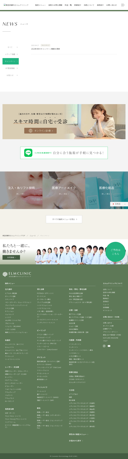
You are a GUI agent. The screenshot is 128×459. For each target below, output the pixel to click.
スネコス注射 (9, 308)
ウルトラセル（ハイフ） (13, 416)
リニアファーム (10, 422)
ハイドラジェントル (43, 308)
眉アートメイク (42, 394)
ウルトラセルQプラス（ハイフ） (16, 419)
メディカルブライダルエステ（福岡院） (82, 406)
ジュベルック (9, 314)
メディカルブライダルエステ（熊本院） (82, 415)
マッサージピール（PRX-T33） (47, 343)
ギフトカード (107, 310)
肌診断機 (72, 400)
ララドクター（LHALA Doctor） (47, 349)
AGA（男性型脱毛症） (76, 299)
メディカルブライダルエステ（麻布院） (82, 426)
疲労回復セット (42, 379)
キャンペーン (10, 61)
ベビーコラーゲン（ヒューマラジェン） (18, 302)
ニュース (33, 235)
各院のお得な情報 (109, 292)
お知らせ (10, 75)
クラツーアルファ (43, 370)
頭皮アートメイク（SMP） (46, 400)
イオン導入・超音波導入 (45, 311)
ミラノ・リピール (43, 346)
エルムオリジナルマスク (77, 382)
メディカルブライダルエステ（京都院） (82, 412)
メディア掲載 (10, 54)
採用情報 (10, 257)
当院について (107, 289)
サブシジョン (9, 311)
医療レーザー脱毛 (43, 412)
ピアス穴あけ (73, 394)
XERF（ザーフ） (10, 413)
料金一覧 (106, 295)
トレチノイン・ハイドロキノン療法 (81, 350)
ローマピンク (9, 401)
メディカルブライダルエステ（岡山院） (82, 409)
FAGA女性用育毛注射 (76, 293)
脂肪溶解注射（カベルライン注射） (49, 361)
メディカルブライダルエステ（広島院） (82, 403)
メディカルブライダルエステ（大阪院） (82, 418)
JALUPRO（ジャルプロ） (13, 320)
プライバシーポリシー (110, 332)
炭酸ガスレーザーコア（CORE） (16, 374)
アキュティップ (10, 392)
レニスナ (8, 317)
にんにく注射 (73, 326)
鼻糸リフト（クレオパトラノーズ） (17, 353)
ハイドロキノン (74, 353)
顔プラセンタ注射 (75, 314)
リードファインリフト (12, 359)
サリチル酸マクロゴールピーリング (49, 340)
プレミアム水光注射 (43, 302)
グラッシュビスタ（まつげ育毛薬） (81, 302)
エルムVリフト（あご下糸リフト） (16, 350)
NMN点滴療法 (73, 329)
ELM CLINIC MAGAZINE (110, 338)
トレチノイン (73, 347)
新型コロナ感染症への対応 (112, 335)
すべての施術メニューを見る (63, 219)
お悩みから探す (75, 440)
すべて (10, 47)
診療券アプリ (107, 329)
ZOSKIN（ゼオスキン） (77, 379)
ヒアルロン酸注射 (11, 293)
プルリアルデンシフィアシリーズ (16, 305)
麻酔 (70, 397)
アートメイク (41, 391)
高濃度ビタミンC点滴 (76, 320)
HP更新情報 (10, 68)
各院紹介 (106, 301)
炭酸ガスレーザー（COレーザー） (17, 371)
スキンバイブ (9, 299)
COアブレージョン (11, 380)
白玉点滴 (72, 323)
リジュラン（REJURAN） (13, 326)
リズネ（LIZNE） (10, 329)
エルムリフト (9, 347)
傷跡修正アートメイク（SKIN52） (48, 397)
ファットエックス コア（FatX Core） (49, 367)
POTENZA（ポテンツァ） (45, 293)
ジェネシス (8, 395)
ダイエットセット (43, 373)
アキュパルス (9, 398)
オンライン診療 (108, 326)
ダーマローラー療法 (43, 299)
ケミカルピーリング (43, 337)
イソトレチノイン (75, 344)
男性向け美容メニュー (77, 434)
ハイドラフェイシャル (44, 305)
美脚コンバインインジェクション (16, 332)
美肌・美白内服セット (76, 359)
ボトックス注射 (10, 296)
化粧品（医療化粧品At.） (77, 376)
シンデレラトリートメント (46, 322)
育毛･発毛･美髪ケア (75, 296)
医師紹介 (106, 298)
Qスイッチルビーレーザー (14, 383)
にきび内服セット (75, 356)
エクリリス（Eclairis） (44, 364)
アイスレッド (9, 356)
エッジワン (8, 377)
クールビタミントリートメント (47, 319)
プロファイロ (9, 323)
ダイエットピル (42, 376)
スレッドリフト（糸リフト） (14, 344)
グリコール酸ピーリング (45, 334)
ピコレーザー (9, 386)
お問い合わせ (107, 323)
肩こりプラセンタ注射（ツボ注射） (81, 317)
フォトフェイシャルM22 (13, 389)
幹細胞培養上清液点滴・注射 (78, 332)
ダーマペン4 (41, 296)
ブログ (105, 341)
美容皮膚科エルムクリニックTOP (13, 235)
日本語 (116, 204)
